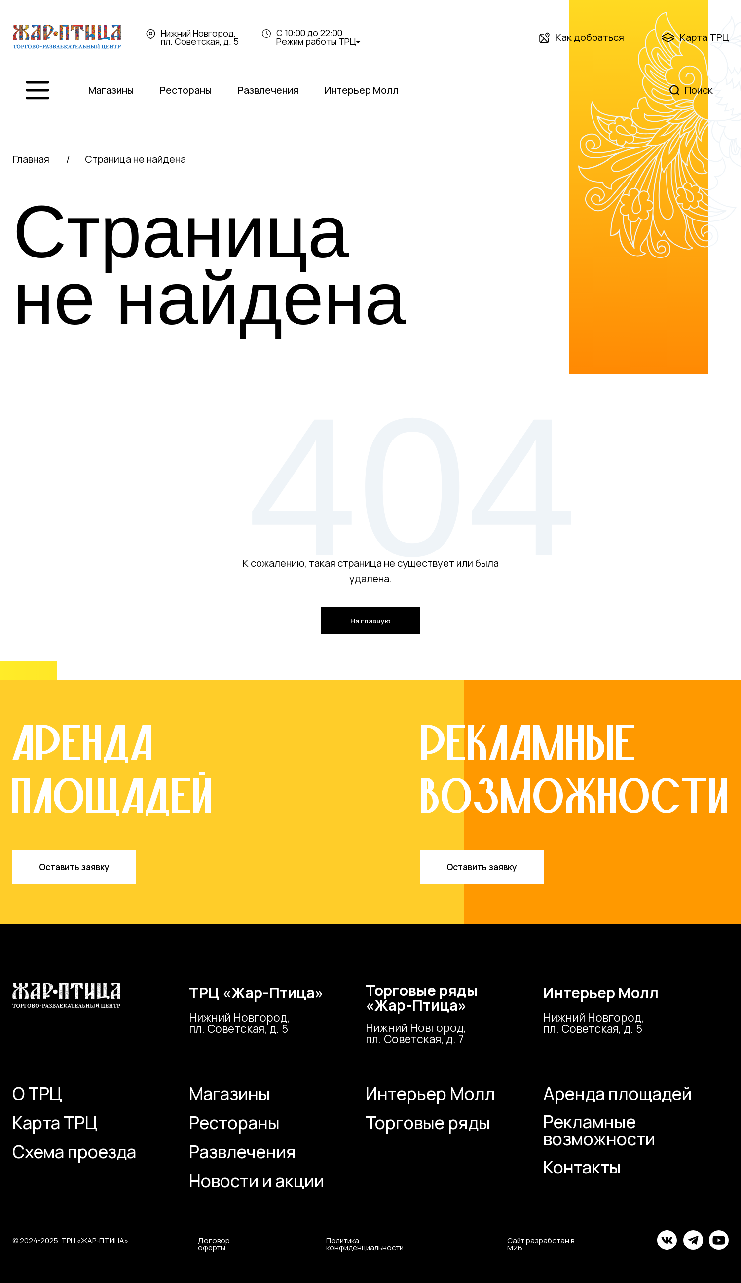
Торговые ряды (428, 1123)
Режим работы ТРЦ (316, 41)
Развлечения (268, 90)
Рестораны (186, 90)
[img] (67, 37)
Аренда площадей (617, 1093)
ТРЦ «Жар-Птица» (256, 993)
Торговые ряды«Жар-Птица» (422, 997)
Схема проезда (74, 1152)
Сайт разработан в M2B (540, 1244)
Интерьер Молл (362, 90)
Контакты (582, 1167)
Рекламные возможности (599, 1130)
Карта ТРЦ (705, 37)
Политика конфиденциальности (365, 1244)
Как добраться (590, 37)
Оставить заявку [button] (74, 867)
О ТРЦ (37, 1093)
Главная (31, 159)
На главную (370, 620)
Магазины (111, 90)
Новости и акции (256, 1181)
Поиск (699, 90)
